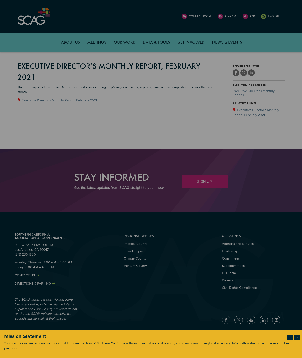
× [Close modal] (297, 337)
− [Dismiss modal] (290, 337)
